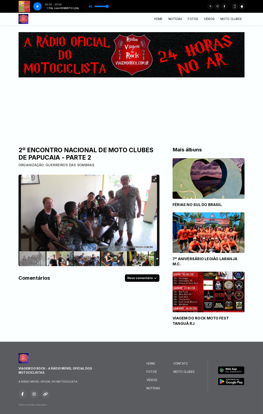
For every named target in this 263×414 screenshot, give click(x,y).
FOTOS (193, 19)
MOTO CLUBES (231, 19)
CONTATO (180, 363)
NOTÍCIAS (175, 19)
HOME (158, 19)
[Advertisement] (131, 108)
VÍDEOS (209, 19)
